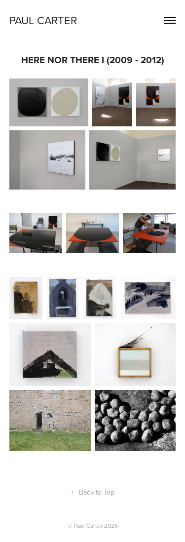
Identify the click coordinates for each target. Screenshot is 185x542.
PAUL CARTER (43, 20)
